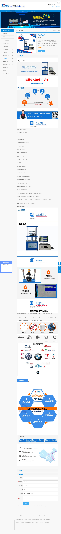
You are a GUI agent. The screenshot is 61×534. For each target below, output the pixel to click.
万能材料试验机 (7, 30)
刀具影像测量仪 (6, 46)
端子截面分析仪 (6, 33)
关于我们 (53, 0)
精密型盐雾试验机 (6, 64)
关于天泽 (7, 11)
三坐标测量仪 (6, 52)
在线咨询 (41, 51)
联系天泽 (33, 11)
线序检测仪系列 (6, 55)
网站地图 (41, 522)
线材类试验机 (6, 61)
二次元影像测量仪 (6, 43)
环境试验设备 (6, 70)
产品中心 (12, 11)
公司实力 (28, 11)
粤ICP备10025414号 (45, 519)
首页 (3, 11)
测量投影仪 (5, 67)
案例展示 (23, 11)
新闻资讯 (17, 11)
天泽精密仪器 (46, 522)
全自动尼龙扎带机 (6, 73)
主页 (46, 30)
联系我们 (57, 0)
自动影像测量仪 (6, 49)
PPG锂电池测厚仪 (6, 40)
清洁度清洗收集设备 (7, 36)
